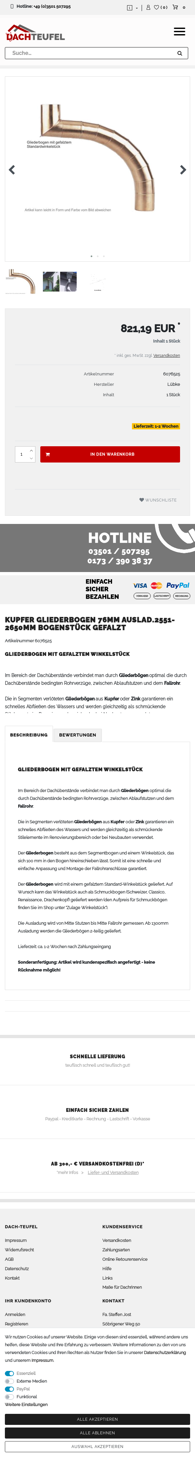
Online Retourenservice (125, 1259)
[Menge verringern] (31, 458)
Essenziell (26, 1373)
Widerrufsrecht (19, 1249)
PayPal (23, 1389)
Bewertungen (77, 735)
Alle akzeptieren (97, 1419)
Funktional (27, 1396)
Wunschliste (158, 500)
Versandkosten (166, 355)
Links (107, 1278)
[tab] (29, 735)
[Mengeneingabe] (21, 454)
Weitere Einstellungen (26, 1404)
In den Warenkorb (90, 454)
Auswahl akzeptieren (98, 1446)
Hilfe (106, 1268)
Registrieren (16, 1324)
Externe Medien (32, 1381)
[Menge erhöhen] (31, 450)
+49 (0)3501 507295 (52, 6)
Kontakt (12, 1278)
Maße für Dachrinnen (122, 1287)
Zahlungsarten (116, 1249)
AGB (9, 1259)
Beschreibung (29, 735)
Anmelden (15, 1314)
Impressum (16, 1240)
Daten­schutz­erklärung (165, 1352)
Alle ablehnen (97, 1433)
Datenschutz (17, 1268)
